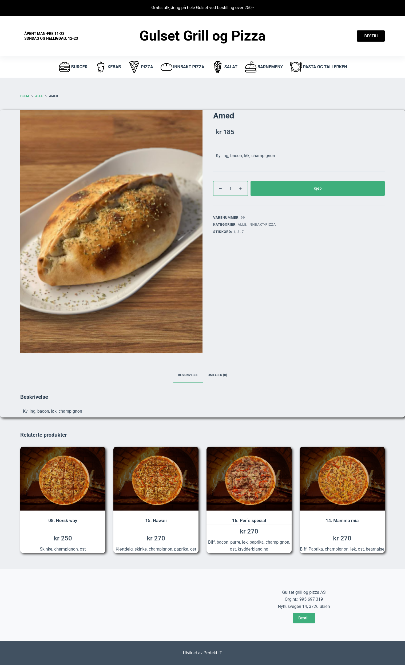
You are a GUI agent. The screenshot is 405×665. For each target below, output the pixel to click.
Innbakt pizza (182, 67)
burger (73, 67)
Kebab (107, 67)
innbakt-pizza (262, 224)
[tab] (188, 375)
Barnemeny (263, 67)
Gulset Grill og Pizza (202, 36)
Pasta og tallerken (318, 67)
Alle (242, 224)
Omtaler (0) (217, 375)
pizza (140, 67)
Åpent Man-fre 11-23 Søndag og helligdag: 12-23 (51, 36)
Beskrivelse (188, 375)
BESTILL (370, 36)
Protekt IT (213, 652)
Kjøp (317, 188)
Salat (224, 67)
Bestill (303, 618)
